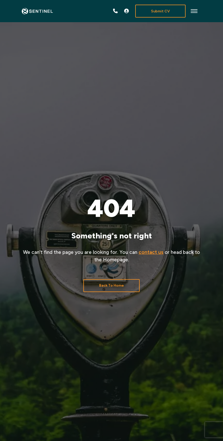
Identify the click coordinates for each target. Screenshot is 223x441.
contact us (151, 252)
